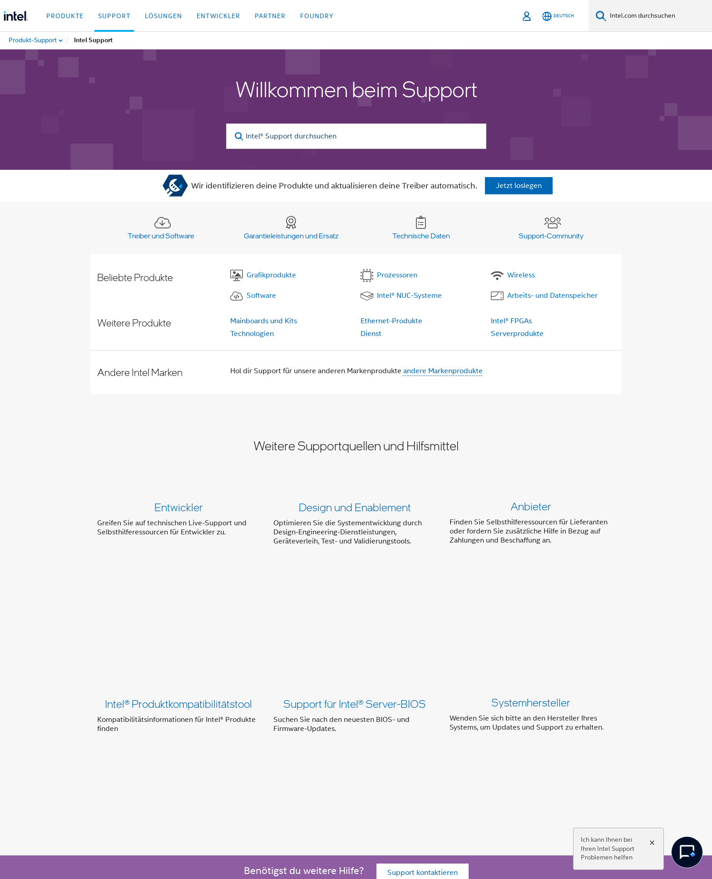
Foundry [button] (317, 16)
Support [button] (114, 16)
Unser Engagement (239, 737)
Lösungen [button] (163, 16)
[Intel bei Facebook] (170, 770)
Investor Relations (308, 737)
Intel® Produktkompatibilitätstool (178, 608)
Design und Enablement (355, 507)
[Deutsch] (558, 16)
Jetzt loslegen (519, 185)
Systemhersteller (530, 608)
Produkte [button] (65, 16)
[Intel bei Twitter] (193, 770)
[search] (239, 136)
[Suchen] (601, 15)
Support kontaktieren (422, 686)
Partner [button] (270, 16)
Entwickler (178, 507)
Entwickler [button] (218, 16)
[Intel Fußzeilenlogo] (115, 791)
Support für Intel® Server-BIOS (354, 608)
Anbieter (530, 507)
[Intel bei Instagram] (260, 770)
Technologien (252, 333)
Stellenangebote (452, 737)
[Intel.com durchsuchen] (659, 16)
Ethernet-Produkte (391, 321)
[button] (356, 526)
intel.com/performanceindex (276, 826)
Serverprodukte (517, 333)
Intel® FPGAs (511, 321)
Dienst (371, 333)
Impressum (507, 737)
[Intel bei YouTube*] (238, 770)
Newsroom (398, 737)
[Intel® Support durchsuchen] (356, 136)
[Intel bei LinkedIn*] (215, 770)
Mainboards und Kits (263, 321)
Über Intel (182, 737)
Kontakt (359, 737)
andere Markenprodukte (443, 370)
